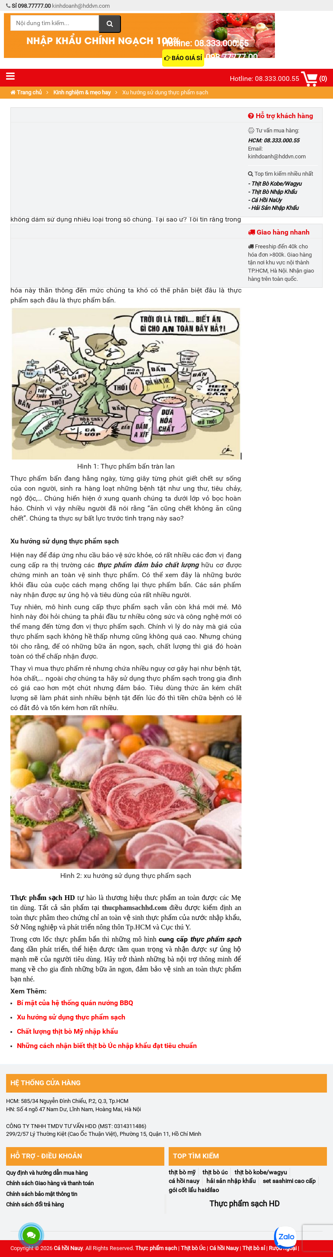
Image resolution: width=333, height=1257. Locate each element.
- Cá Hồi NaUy (264, 200)
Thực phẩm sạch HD (42, 897)
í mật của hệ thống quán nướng (70, 1003)
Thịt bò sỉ (253, 1248)
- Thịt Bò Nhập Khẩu (272, 192)
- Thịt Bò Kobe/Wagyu (274, 183)
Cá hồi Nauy (68, 1248)
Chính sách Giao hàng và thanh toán (50, 1183)
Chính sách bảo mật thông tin (41, 1194)
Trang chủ (26, 92)
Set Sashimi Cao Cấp (289, 1180)
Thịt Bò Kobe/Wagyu (261, 1172)
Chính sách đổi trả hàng (35, 1204)
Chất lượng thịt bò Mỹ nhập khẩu (67, 1031)
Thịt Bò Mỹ (182, 1172)
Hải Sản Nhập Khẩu (231, 1180)
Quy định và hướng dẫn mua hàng (47, 1173)
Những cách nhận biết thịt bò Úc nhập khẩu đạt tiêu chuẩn (107, 1046)
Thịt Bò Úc (215, 1172)
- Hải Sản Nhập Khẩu (273, 208)
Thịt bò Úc (193, 1248)
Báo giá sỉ (183, 58)
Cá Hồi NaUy (184, 1180)
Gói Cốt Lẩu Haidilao (194, 1189)
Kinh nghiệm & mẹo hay (82, 92)
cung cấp (174, 939)
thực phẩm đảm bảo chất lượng (147, 565)
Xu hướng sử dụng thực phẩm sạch (71, 1017)
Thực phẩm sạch (156, 1248)
